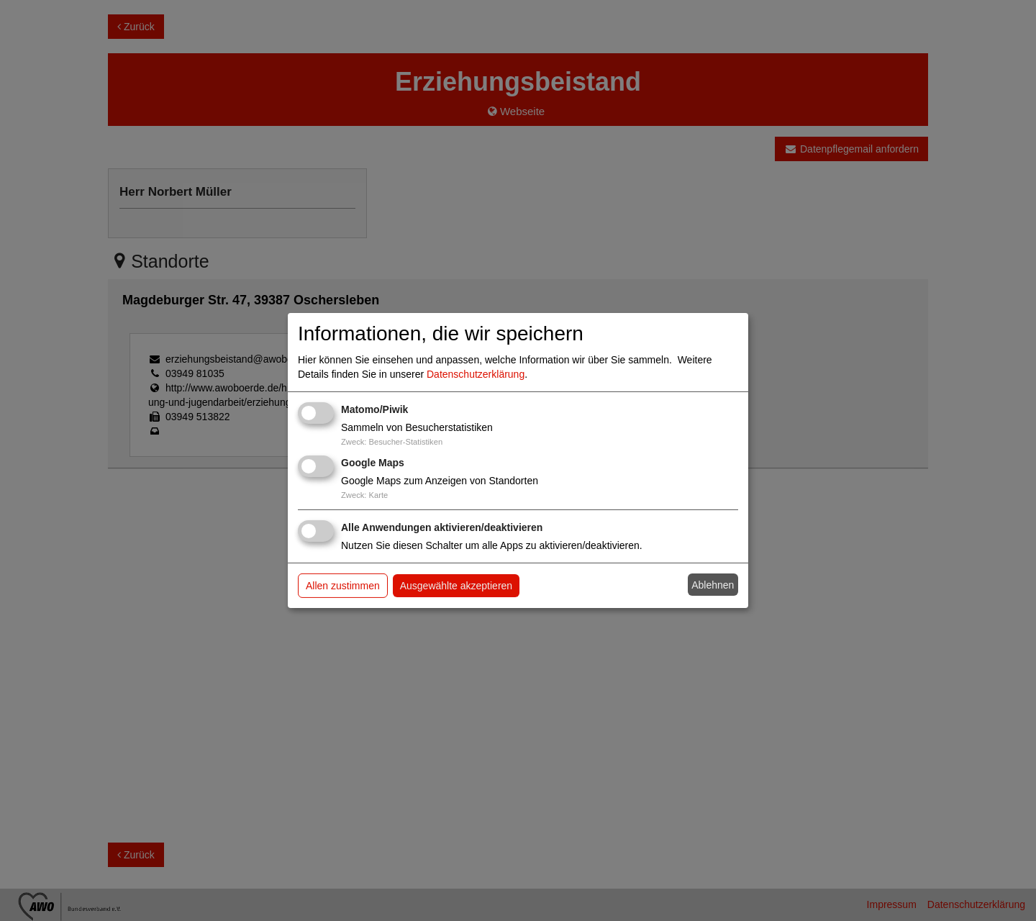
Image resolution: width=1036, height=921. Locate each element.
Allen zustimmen (343, 585)
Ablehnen (712, 585)
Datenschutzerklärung (475, 374)
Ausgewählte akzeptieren (456, 585)
